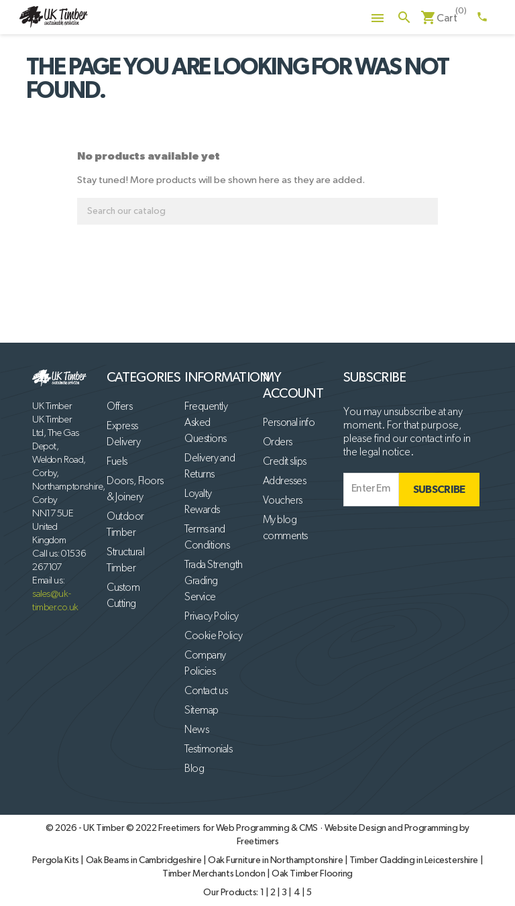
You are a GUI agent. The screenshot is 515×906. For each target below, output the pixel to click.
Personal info (289, 423)
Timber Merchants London (214, 874)
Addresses (284, 481)
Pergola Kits (56, 860)
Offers (119, 407)
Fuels (117, 462)
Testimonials (208, 749)
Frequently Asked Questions (205, 423)
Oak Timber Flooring (312, 874)
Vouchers (282, 501)
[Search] (257, 211)
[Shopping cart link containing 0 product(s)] (438, 19)
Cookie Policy (213, 636)
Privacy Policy (211, 617)
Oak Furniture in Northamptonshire (276, 860)
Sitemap (201, 710)
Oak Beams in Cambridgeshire (144, 860)
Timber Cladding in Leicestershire (414, 860)
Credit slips (284, 462)
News (196, 730)
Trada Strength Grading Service (213, 581)
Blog (194, 769)
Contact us (205, 691)
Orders (277, 442)
